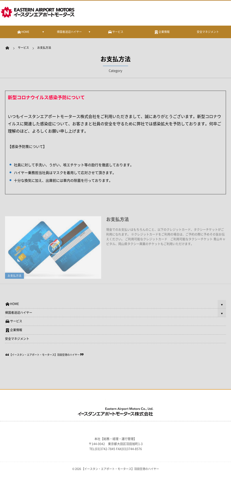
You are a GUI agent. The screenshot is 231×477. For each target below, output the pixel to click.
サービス (13, 321)
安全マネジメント (208, 32)
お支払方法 (14, 276)
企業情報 (13, 330)
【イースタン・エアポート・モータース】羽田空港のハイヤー (44, 354)
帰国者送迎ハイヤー (69, 32)
